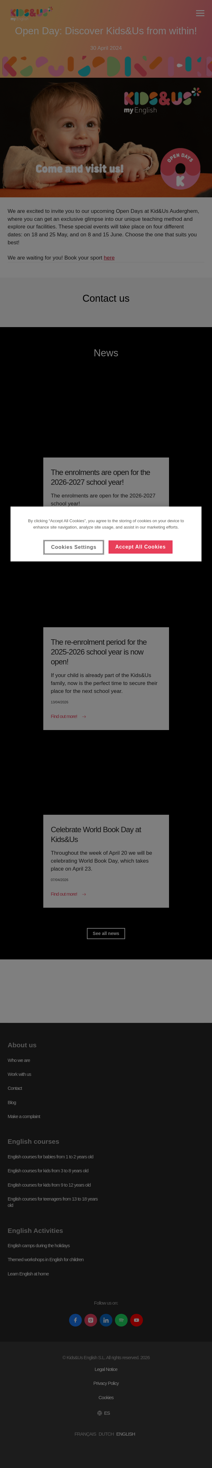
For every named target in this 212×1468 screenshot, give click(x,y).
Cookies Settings (73, 547)
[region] (106, 534)
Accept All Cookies (140, 547)
